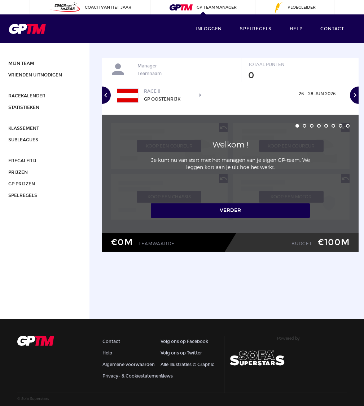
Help (107, 353)
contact (332, 28)
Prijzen (18, 172)
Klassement (23, 128)
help (296, 28)
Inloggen (209, 28)
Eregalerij (22, 160)
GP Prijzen (21, 183)
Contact (111, 341)
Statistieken (23, 107)
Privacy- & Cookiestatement (132, 376)
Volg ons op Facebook (184, 341)
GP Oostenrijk (162, 99)
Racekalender (26, 95)
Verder (230, 210)
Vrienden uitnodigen (35, 75)
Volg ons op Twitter (181, 353)
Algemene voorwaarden (128, 364)
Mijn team (21, 63)
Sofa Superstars (35, 398)
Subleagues (23, 139)
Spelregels (256, 28)
